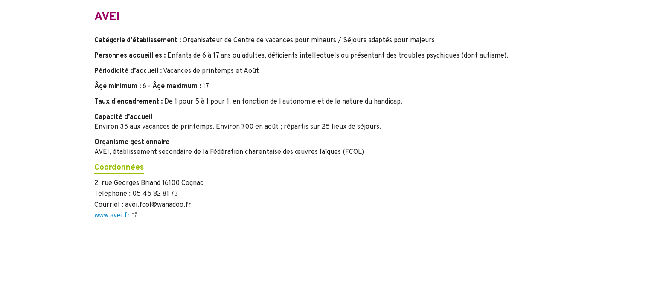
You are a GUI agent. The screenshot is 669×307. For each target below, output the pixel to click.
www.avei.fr (112, 215)
